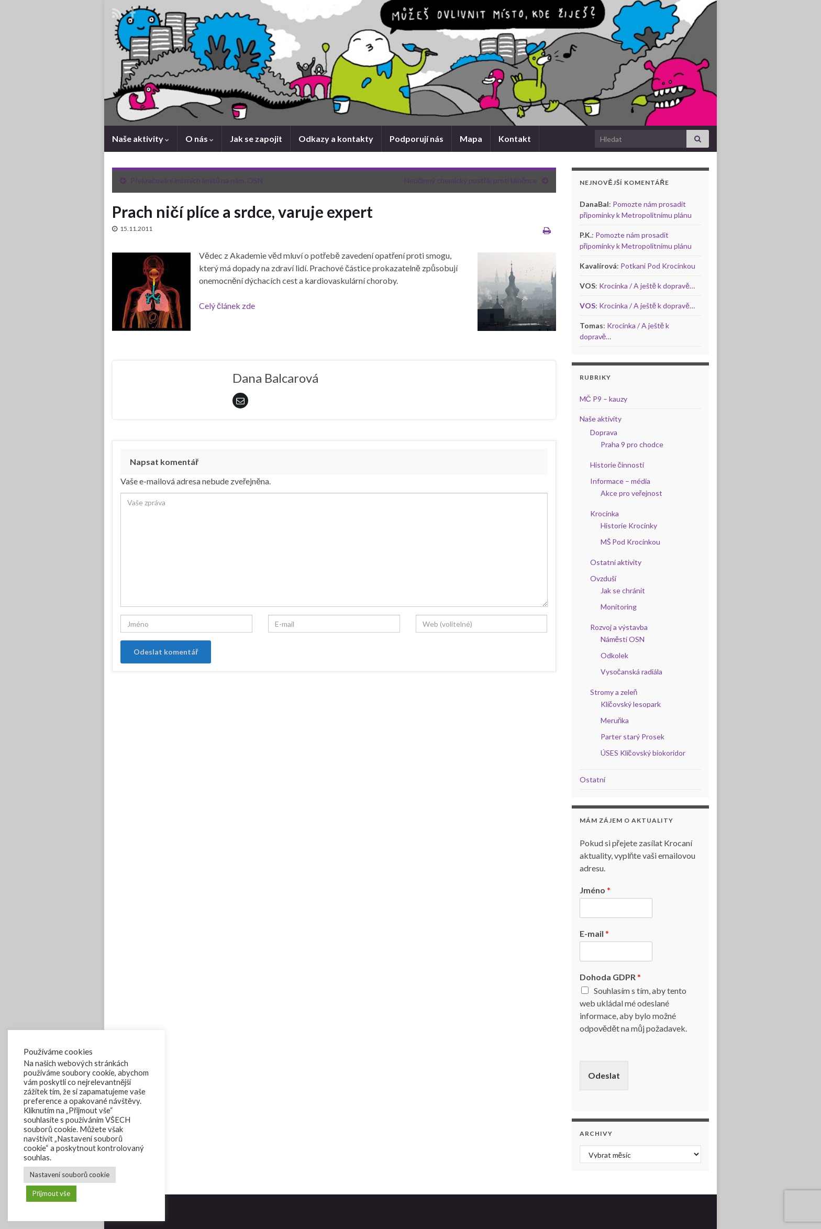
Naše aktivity (140, 138)
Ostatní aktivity (615, 562)
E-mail (594, 933)
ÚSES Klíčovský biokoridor (643, 752)
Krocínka (604, 513)
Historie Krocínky (629, 525)
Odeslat (604, 1075)
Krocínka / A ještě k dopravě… (647, 285)
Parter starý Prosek (632, 736)
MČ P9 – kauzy (603, 398)
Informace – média (620, 481)
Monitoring (619, 606)
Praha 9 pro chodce (632, 444)
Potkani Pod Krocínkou (657, 265)
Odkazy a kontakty (335, 138)
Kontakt (514, 138)
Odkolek (614, 655)
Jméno (595, 890)
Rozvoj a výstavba (619, 627)
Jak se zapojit (256, 138)
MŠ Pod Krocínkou (630, 541)
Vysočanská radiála (631, 671)
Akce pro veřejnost (632, 493)
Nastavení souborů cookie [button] (69, 1174)
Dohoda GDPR (610, 977)
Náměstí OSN (623, 639)
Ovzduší (603, 578)
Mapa (471, 138)
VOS (587, 305)
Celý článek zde (227, 306)
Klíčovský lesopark (631, 704)
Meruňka (615, 720)
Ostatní (592, 779)
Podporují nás (416, 138)
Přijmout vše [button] (51, 1193)
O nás (199, 138)
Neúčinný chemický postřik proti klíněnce (470, 180)
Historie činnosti (617, 464)
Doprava (603, 432)
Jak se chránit (623, 590)
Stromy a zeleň (614, 692)
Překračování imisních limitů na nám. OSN (196, 180)
